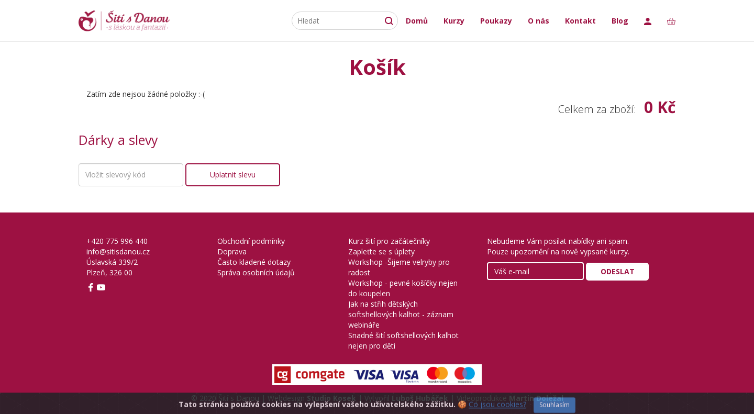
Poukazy (496, 21)
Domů (417, 21)
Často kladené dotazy (254, 262)
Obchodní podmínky (251, 241)
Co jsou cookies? (497, 408)
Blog (620, 21)
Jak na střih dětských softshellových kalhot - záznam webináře (400, 314)
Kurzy (453, 21)
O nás (538, 21)
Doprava (232, 251)
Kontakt (580, 21)
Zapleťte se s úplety (381, 251)
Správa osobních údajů (256, 272)
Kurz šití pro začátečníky (389, 241)
